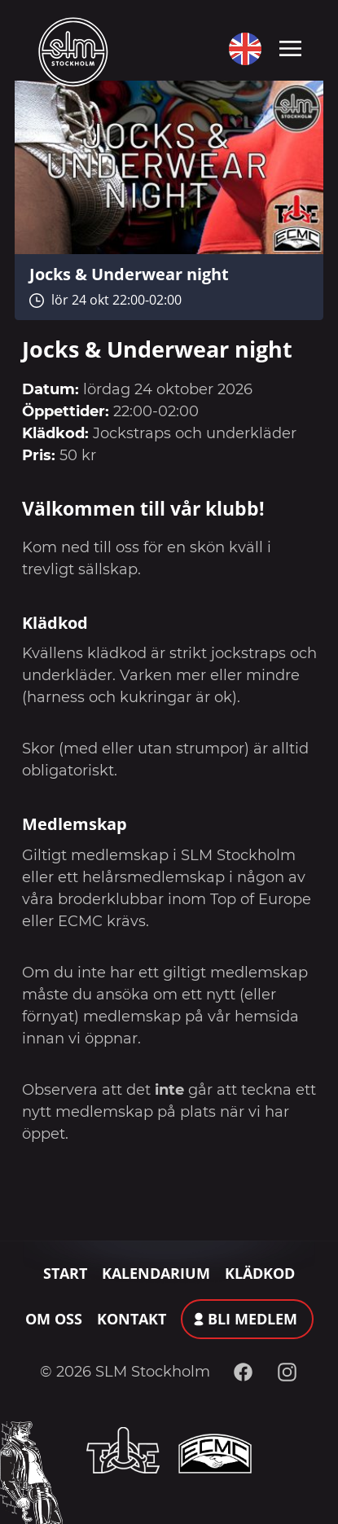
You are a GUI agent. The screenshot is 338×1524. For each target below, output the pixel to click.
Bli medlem (252, 1319)
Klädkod (260, 1273)
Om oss (53, 1319)
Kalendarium (156, 1273)
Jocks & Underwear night (129, 273)
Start (65, 1273)
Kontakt (131, 1319)
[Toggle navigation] (290, 47)
